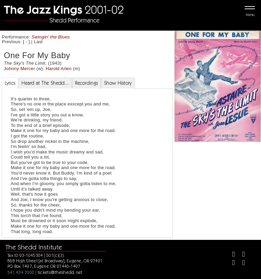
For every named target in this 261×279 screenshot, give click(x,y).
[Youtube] (240, 263)
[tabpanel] (87, 163)
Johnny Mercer (19, 68)
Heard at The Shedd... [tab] (45, 83)
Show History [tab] (118, 83)
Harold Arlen (59, 68)
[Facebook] (230, 255)
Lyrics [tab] (10, 83)
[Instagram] (230, 263)
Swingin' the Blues (51, 36)
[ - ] (26, 41)
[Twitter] (240, 255)
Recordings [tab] (86, 83)
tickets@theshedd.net (60, 272)
